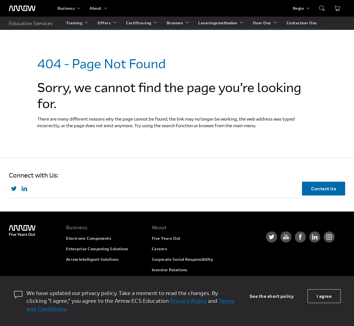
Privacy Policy (188, 300)
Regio (298, 8)
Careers (159, 248)
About (95, 8)
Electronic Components (88, 238)
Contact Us (323, 188)
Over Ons (262, 22)
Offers (104, 22)
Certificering (138, 22)
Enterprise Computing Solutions (97, 248)
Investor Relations (170, 269)
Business (66, 8)
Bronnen (175, 22)
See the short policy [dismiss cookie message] (272, 296)
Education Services (31, 23)
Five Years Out (166, 238)
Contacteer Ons (302, 22)
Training (74, 22)
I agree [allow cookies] (324, 296)
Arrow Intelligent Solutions (92, 259)
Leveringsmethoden (217, 22)
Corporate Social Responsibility (182, 259)
